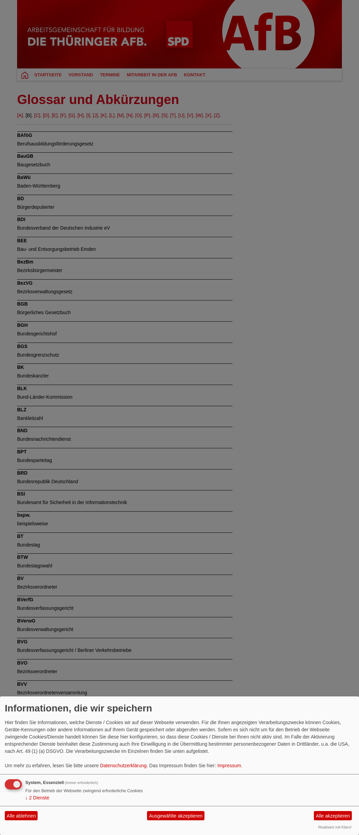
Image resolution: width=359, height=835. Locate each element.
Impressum (229, 765)
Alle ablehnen (21, 816)
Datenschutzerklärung (123, 765)
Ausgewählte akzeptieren (175, 816)
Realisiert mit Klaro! (334, 827)
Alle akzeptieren (333, 816)
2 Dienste (37, 797)
